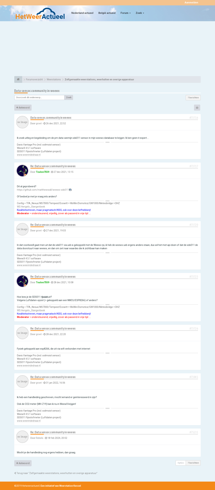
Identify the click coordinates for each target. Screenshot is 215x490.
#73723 (194, 276)
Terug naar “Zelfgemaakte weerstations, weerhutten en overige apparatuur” (55, 473)
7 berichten (193, 97)
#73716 (194, 117)
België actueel (107, 12)
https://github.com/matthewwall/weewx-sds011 (43, 189)
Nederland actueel (82, 12)
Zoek (140, 12)
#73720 (194, 224)
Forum (126, 12)
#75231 (194, 432)
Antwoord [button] (23, 107)
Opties (181, 463)
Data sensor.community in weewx (36, 91)
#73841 (194, 377)
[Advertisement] (107, 49)
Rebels (39, 438)
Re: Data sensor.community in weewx (53, 166)
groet (39, 123)
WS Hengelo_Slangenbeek (31, 206)
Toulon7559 (42, 172)
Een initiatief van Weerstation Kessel (61, 485)
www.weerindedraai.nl (28, 154)
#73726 (194, 328)
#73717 (194, 166)
